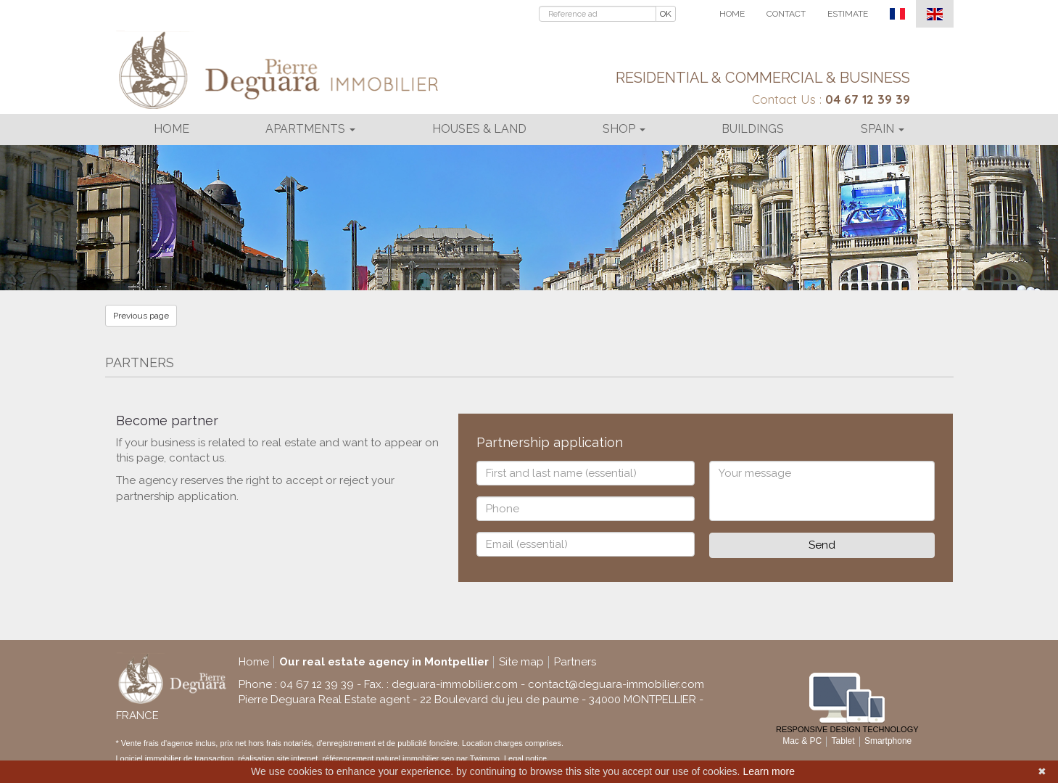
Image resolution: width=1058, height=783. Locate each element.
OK (665, 14)
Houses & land (479, 129)
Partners (575, 661)
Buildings (753, 129)
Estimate (847, 14)
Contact (786, 14)
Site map (521, 661)
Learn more (769, 771)
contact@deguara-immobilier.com (616, 684)
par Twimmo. (479, 758)
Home (732, 14)
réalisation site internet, (280, 758)
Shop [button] (624, 129)
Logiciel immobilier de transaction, (177, 758)
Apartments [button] (310, 129)
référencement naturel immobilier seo (389, 758)
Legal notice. (526, 758)
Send (822, 545)
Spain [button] (882, 129)
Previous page (141, 316)
